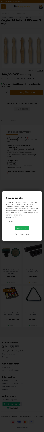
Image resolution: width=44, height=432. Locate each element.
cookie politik (11, 217)
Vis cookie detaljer (22, 234)
